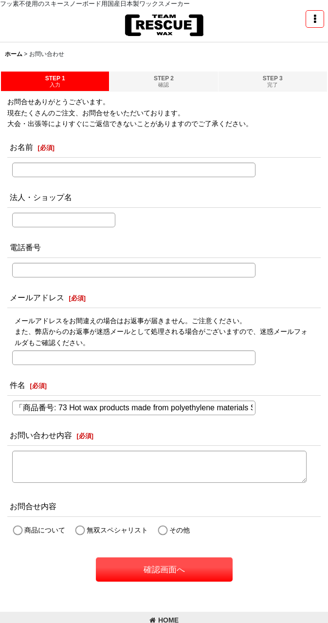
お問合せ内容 (33, 506)
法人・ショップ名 (41, 197)
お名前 (21, 147)
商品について (44, 530)
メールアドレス (37, 297)
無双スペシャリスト (117, 530)
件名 (17, 385)
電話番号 (25, 247)
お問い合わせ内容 (41, 435)
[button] (315, 19)
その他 (179, 530)
